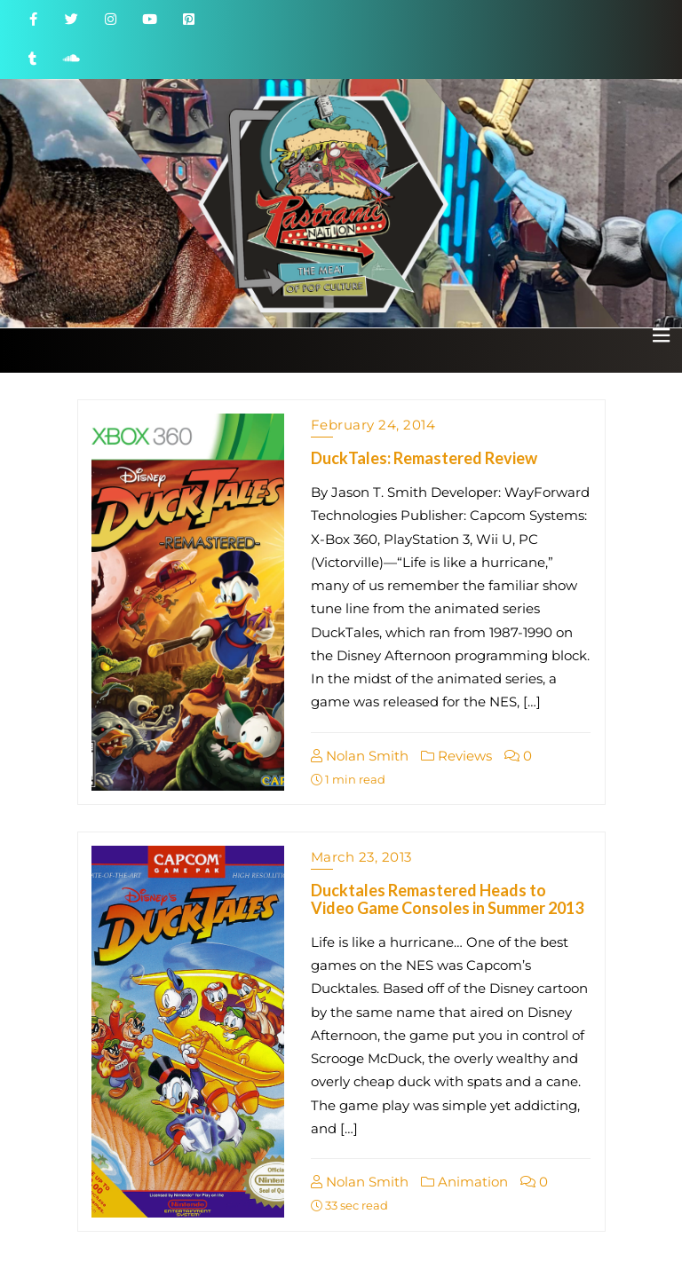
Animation (464, 1181)
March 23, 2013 (361, 856)
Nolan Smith (359, 755)
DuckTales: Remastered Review (424, 458)
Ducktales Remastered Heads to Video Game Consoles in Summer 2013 (447, 899)
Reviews (456, 755)
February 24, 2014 (373, 424)
